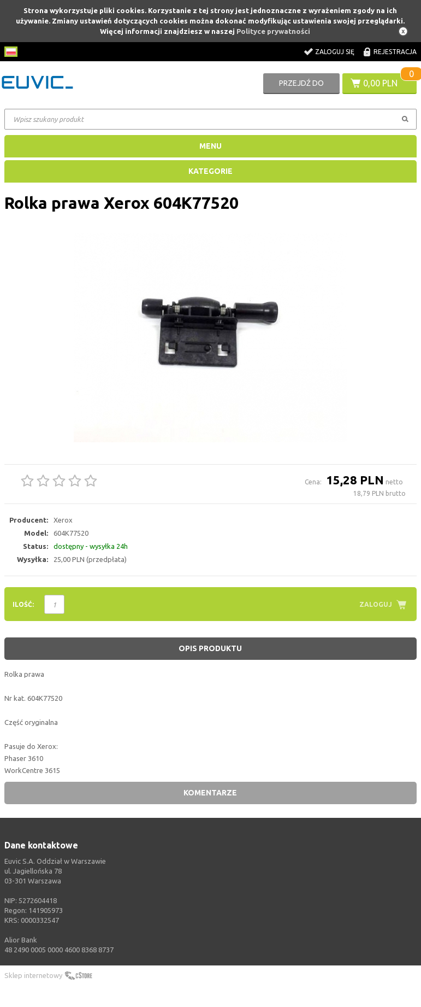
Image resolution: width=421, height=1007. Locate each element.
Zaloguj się (334, 51)
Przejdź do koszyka (301, 86)
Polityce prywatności (273, 31)
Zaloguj (375, 604)
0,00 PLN (380, 83)
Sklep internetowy (33, 975)
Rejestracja (395, 51)
